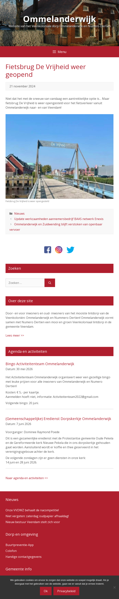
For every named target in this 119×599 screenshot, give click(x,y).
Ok (46, 591)
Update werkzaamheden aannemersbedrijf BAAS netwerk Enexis (58, 219)
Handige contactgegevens (24, 557)
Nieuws (19, 213)
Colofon (11, 551)
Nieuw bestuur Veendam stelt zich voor (33, 522)
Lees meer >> (15, 335)
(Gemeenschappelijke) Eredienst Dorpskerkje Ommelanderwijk (58, 418)
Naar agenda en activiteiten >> (27, 478)
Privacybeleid (66, 591)
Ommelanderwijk (59, 18)
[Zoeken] (50, 283)
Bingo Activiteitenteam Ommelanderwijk (40, 363)
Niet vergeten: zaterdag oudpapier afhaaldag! (37, 516)
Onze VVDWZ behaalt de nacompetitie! (32, 510)
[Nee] (114, 587)
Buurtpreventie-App (20, 545)
